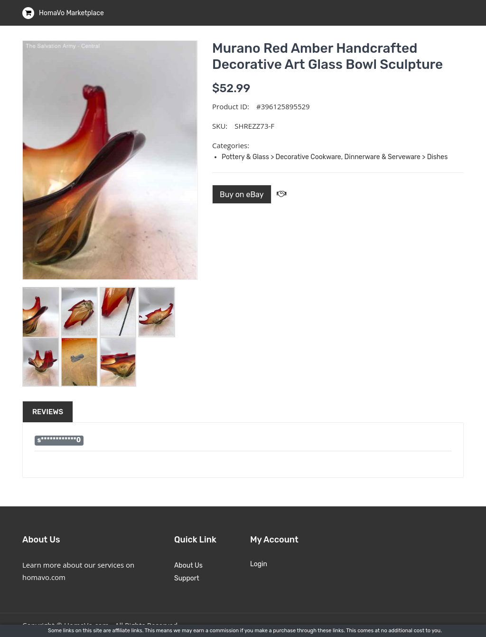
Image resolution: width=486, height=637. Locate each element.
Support (186, 578)
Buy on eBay (242, 194)
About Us (188, 565)
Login (258, 564)
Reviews (47, 412)
